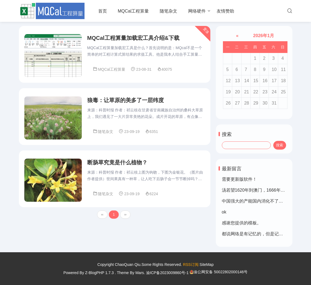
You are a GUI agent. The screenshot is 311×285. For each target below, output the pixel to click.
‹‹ (102, 214)
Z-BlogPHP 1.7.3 (99, 273)
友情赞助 (225, 11)
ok (224, 212)
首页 (102, 11)
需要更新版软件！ (239, 179)
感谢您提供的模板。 (241, 223)
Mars (139, 273)
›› (125, 214)
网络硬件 (197, 11)
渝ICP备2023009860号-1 (167, 273)
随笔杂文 (168, 11)
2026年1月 (263, 35)
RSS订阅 (191, 264)
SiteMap (207, 264)
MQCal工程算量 (133, 11)
